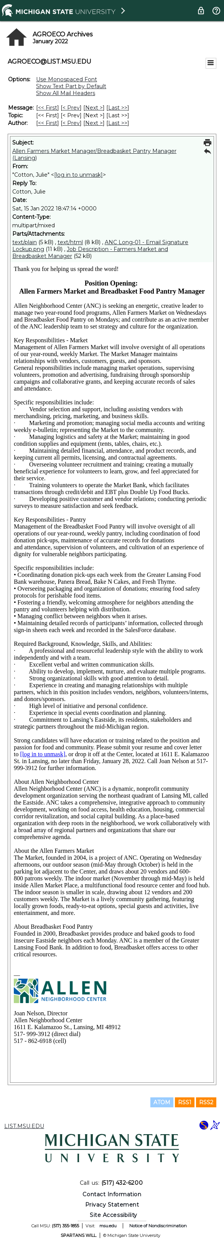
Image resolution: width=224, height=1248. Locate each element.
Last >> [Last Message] (117, 107)
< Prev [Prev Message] (71, 107)
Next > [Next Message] (94, 107)
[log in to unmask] (78, 174)
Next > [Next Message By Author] (94, 123)
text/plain (24, 242)
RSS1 (184, 1102)
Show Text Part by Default (71, 86)
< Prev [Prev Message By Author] (71, 123)
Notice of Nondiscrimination (158, 1225)
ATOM (161, 1102)
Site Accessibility (113, 1215)
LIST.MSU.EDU (24, 1126)
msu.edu (108, 1225)
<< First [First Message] (47, 107)
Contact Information (111, 1194)
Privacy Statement (112, 1204)
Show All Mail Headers (65, 93)
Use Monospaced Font (66, 79)
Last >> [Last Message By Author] (117, 123)
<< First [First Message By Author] (47, 123)
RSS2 (206, 1102)
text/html (70, 242)
